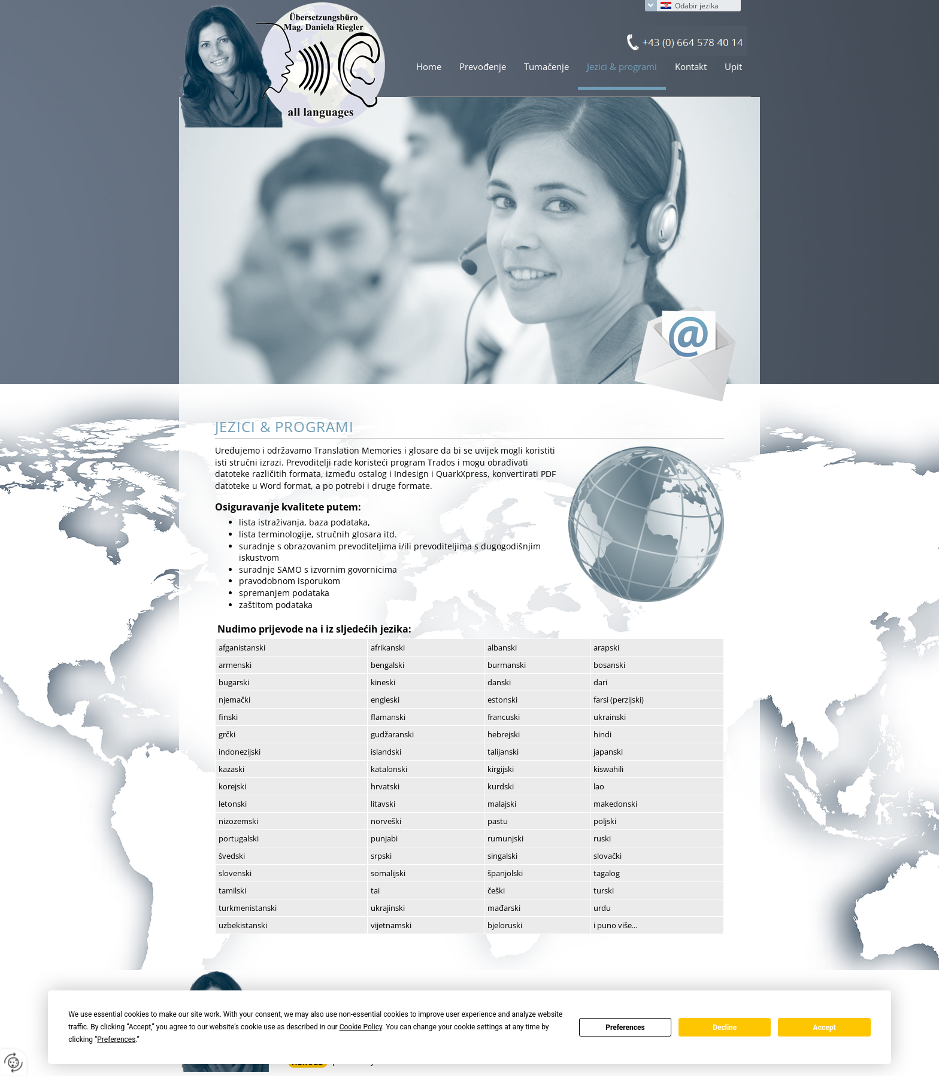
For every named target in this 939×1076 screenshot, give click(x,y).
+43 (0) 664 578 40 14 (684, 41)
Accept (824, 1027)
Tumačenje (546, 66)
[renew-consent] (13, 1062)
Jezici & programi (622, 66)
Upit (733, 66)
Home (428, 66)
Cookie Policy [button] (361, 1027)
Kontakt (691, 66)
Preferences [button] (116, 1039)
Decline (725, 1027)
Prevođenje (482, 66)
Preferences (625, 1027)
